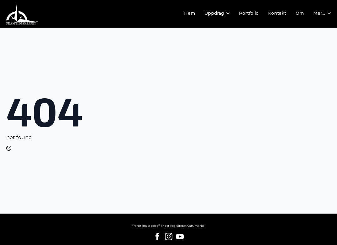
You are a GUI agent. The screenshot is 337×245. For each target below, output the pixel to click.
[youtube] (180, 236)
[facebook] (157, 236)
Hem (189, 13)
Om (300, 13)
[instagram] (168, 236)
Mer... (319, 13)
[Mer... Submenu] (328, 13)
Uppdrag (214, 13)
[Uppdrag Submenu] (226, 13)
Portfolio (249, 13)
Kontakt (277, 13)
